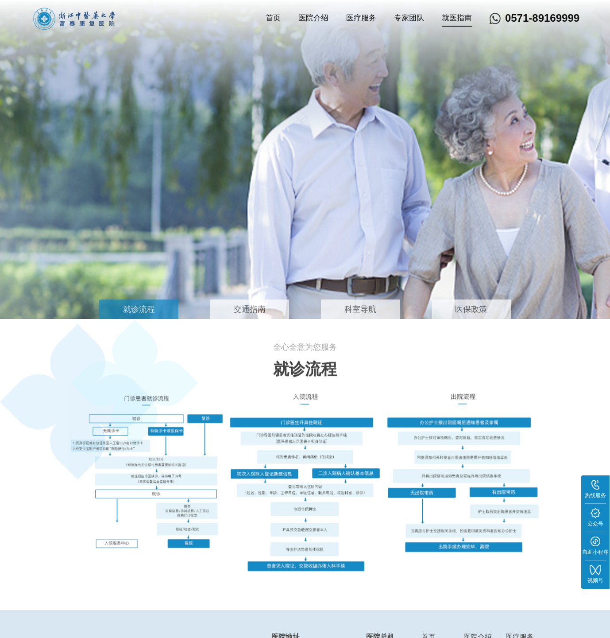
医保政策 (471, 309)
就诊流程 (139, 309)
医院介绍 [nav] (313, 18)
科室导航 (360, 309)
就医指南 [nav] (457, 18)
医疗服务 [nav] (361, 18)
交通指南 (250, 309)
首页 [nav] (273, 18)
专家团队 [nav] (409, 18)
